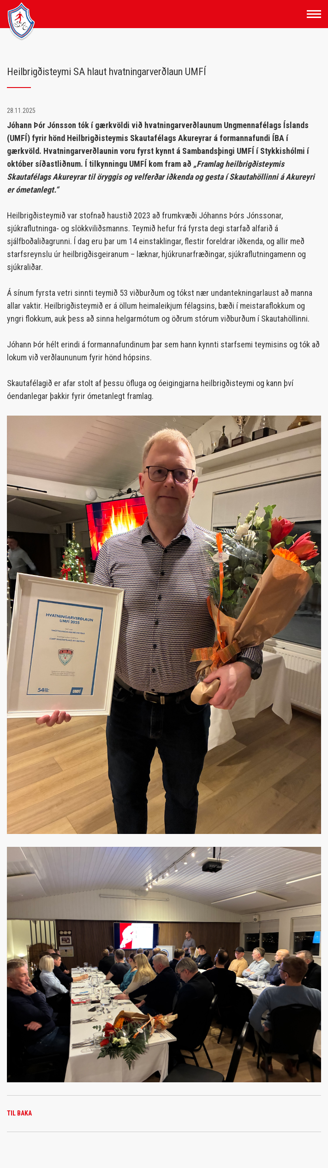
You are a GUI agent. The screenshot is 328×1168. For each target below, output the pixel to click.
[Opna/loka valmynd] (314, 14)
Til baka (19, 1113)
